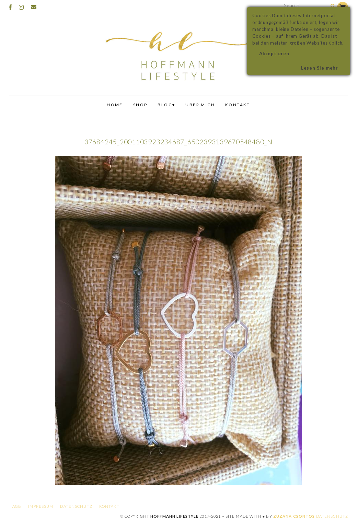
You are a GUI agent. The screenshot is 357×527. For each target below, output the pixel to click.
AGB (16, 506)
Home (115, 104)
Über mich (200, 104)
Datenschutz (76, 506)
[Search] (332, 6)
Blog (165, 104)
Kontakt (237, 104)
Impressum (40, 506)
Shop (140, 104)
